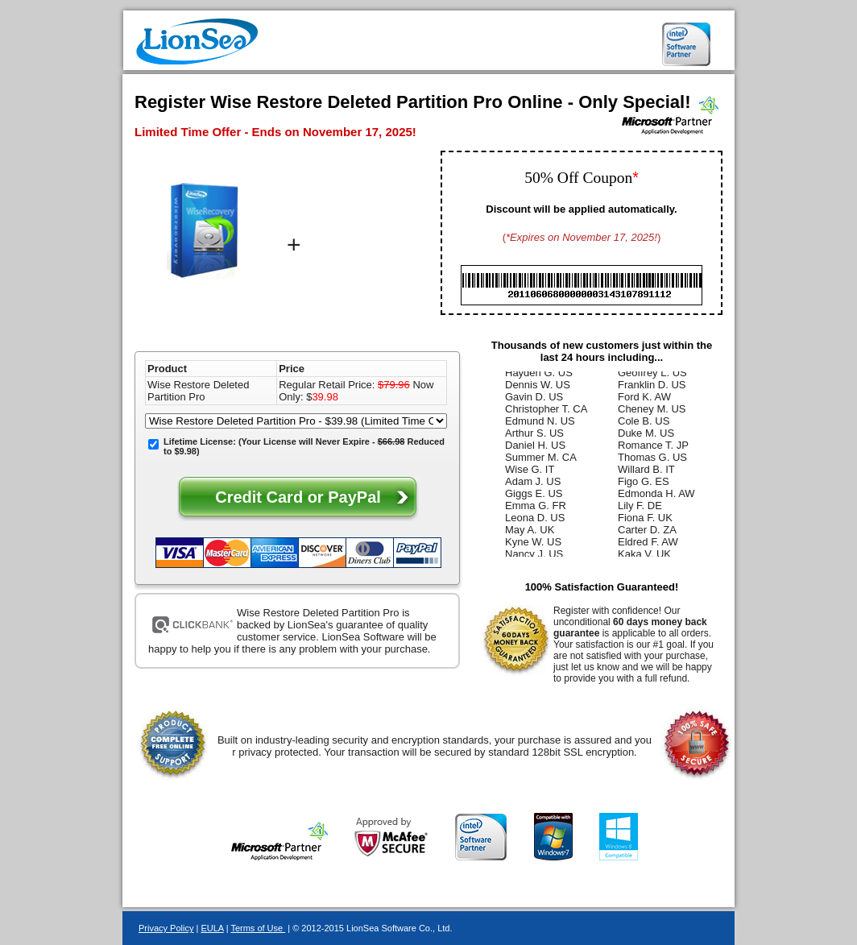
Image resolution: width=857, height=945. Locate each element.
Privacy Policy (166, 928)
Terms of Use (257, 928)
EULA (212, 928)
